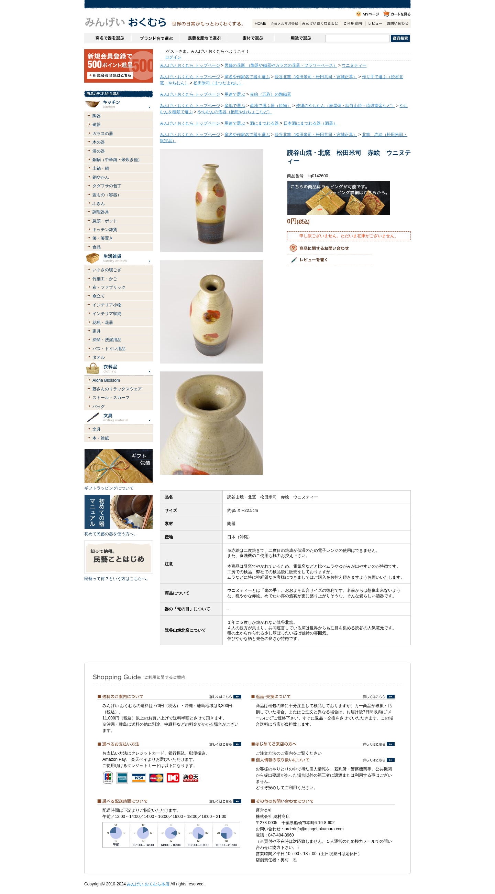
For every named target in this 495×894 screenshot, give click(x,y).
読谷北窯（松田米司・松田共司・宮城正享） (316, 76)
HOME (260, 23)
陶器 (96, 116)
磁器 (96, 124)
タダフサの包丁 (106, 185)
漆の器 (98, 151)
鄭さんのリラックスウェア (117, 389)
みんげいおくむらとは (320, 23)
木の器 (98, 142)
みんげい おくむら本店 (148, 884)
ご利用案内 (352, 23)
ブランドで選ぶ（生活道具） (155, 38)
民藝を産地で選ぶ (203, 38)
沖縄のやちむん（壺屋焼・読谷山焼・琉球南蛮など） (345, 105)
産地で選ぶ (234, 105)
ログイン (173, 57)
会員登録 (284, 23)
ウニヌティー (354, 65)
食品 (96, 247)
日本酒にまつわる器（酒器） (310, 123)
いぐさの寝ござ (106, 269)
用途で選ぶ (300, 38)
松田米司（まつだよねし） (218, 83)
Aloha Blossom (106, 380)
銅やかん (100, 177)
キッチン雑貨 (104, 229)
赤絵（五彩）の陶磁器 (270, 94)
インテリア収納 (106, 313)
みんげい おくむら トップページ (190, 65)
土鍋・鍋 (100, 168)
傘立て (98, 296)
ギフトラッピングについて (109, 488)
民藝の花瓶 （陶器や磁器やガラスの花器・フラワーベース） (280, 65)
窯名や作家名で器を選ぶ (107, 38)
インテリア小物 (106, 305)
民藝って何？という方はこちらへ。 (117, 578)
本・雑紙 (100, 438)
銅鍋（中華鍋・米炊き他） (117, 159)
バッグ (98, 406)
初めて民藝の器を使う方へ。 (111, 534)
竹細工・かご (104, 278)
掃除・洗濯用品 (106, 339)
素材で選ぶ (250, 38)
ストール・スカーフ (111, 397)
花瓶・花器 (102, 322)
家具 (96, 331)
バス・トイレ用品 (108, 348)
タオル (98, 357)
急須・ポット (104, 221)
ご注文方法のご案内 (274, 753)
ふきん (98, 203)
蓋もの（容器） (106, 194)
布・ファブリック (108, 287)
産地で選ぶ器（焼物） (270, 105)
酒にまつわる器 (264, 123)
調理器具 (100, 212)
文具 (96, 429)
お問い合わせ (397, 23)
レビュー (375, 23)
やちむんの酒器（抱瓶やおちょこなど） (235, 111)
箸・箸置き (102, 238)
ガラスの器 (102, 133)
